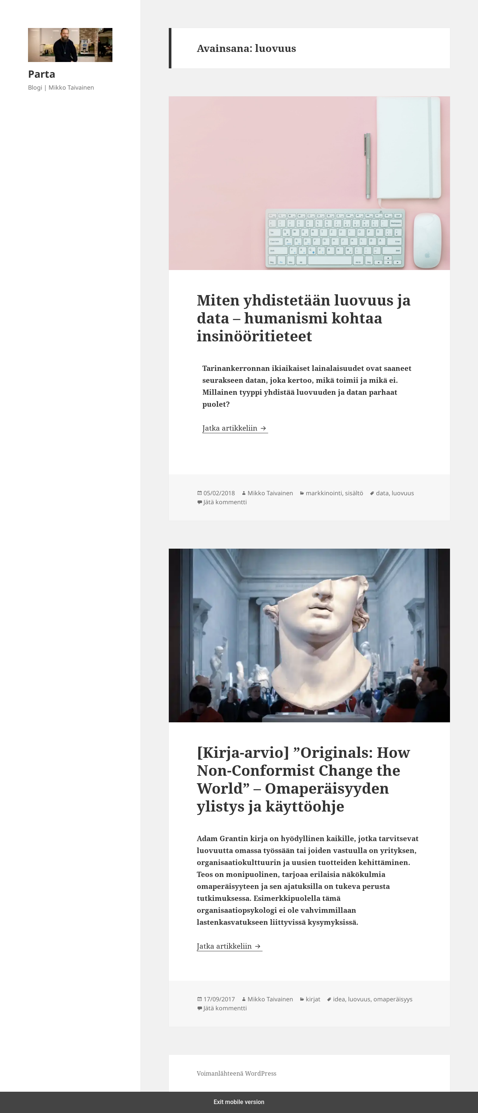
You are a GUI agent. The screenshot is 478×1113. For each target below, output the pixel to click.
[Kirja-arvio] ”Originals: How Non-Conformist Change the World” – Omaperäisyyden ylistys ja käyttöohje (303, 779)
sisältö (354, 493)
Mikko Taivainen (270, 493)
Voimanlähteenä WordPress (236, 1073)
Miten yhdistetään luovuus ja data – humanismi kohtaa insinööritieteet (304, 317)
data (382, 493)
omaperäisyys (393, 999)
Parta (41, 74)
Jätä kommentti (225, 502)
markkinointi (324, 493)
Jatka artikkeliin (235, 428)
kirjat (313, 999)
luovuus (403, 493)
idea (339, 999)
